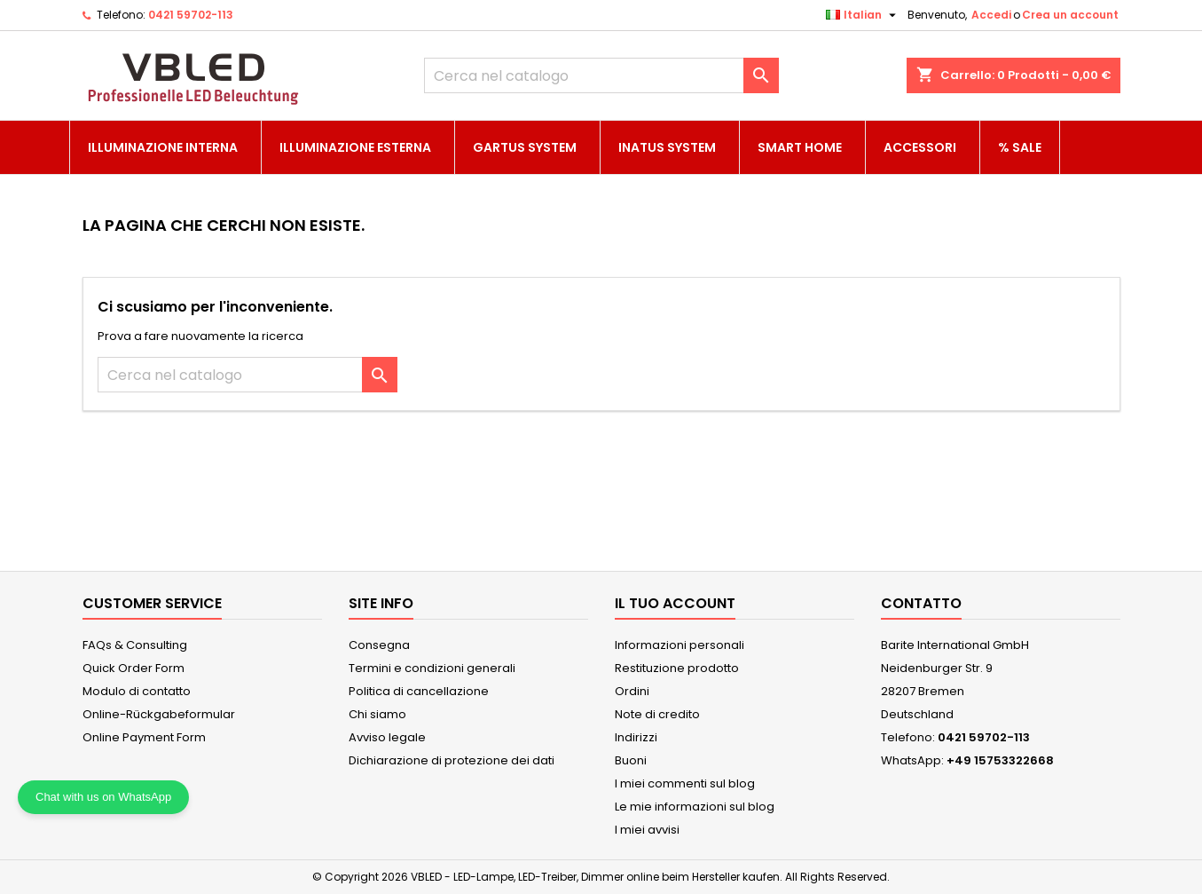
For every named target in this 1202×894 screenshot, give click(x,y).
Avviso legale (387, 737)
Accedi (991, 14)
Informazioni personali (679, 645)
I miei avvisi (647, 829)
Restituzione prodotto (677, 668)
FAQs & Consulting (134, 645)
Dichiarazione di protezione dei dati (451, 760)
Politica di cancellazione (419, 691)
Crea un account (1070, 14)
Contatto (921, 603)
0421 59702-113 (190, 14)
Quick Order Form (133, 668)
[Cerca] (601, 75)
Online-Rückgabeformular (158, 714)
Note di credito (657, 714)
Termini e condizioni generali (432, 668)
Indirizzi (636, 737)
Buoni (631, 760)
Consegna (379, 645)
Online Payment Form (144, 737)
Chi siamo (377, 714)
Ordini (632, 691)
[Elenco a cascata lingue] (863, 15)
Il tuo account (675, 603)
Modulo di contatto (136, 691)
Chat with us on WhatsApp (103, 796)
